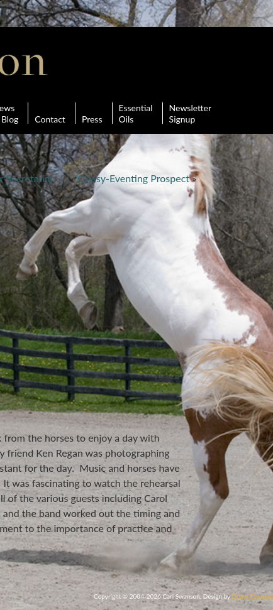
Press (92, 113)
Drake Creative (252, 596)
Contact (50, 113)
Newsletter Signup (190, 113)
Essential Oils (136, 113)
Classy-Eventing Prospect (133, 178)
